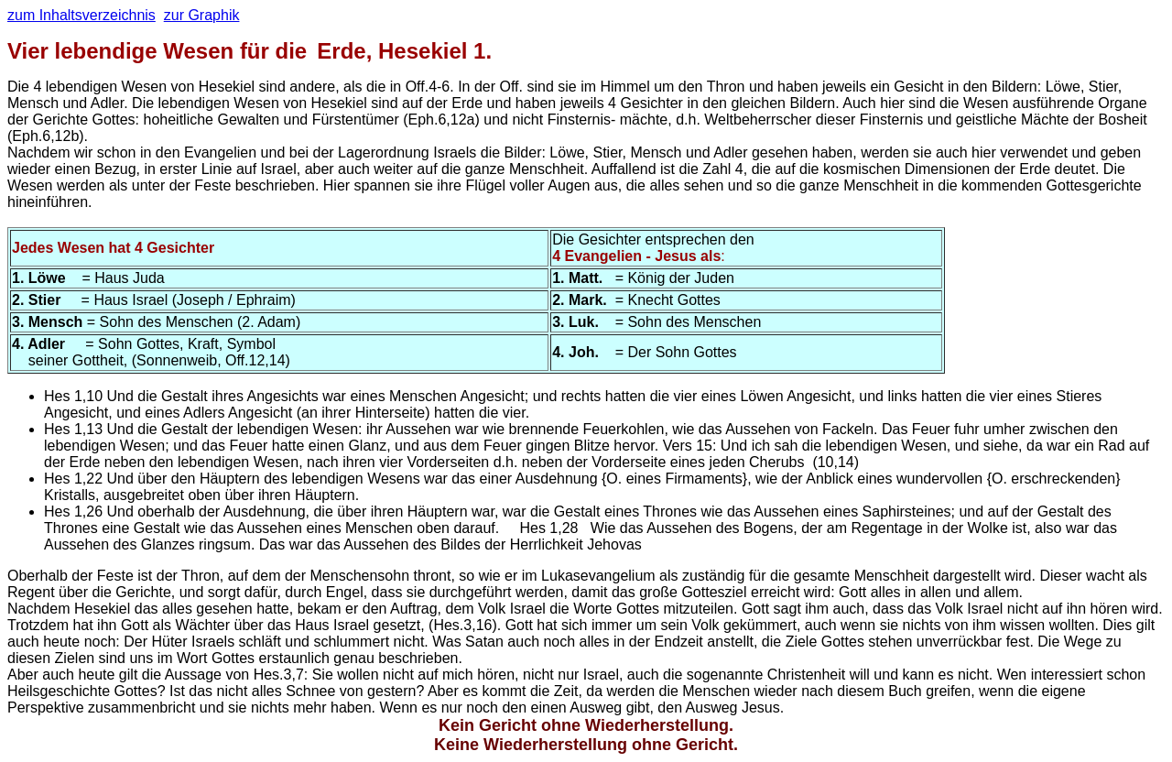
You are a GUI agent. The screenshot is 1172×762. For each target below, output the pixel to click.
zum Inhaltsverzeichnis (81, 15)
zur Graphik (202, 15)
